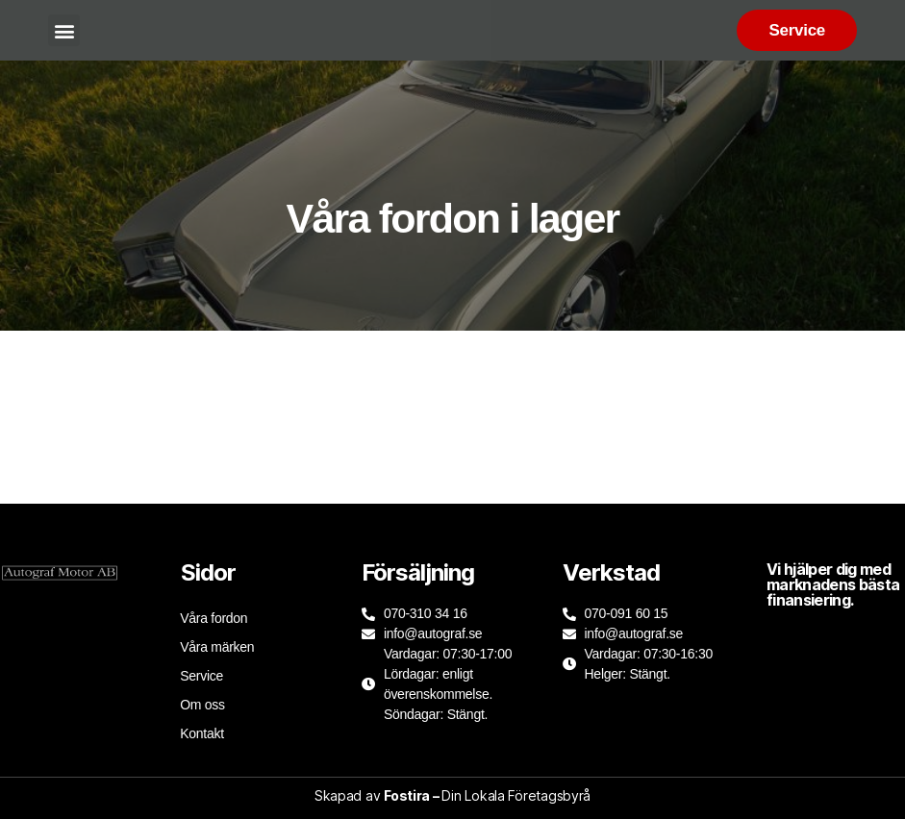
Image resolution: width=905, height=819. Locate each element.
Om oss (202, 704)
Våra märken (217, 647)
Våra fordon (213, 618)
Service (201, 675)
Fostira (407, 795)
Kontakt (202, 733)
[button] (64, 30)
